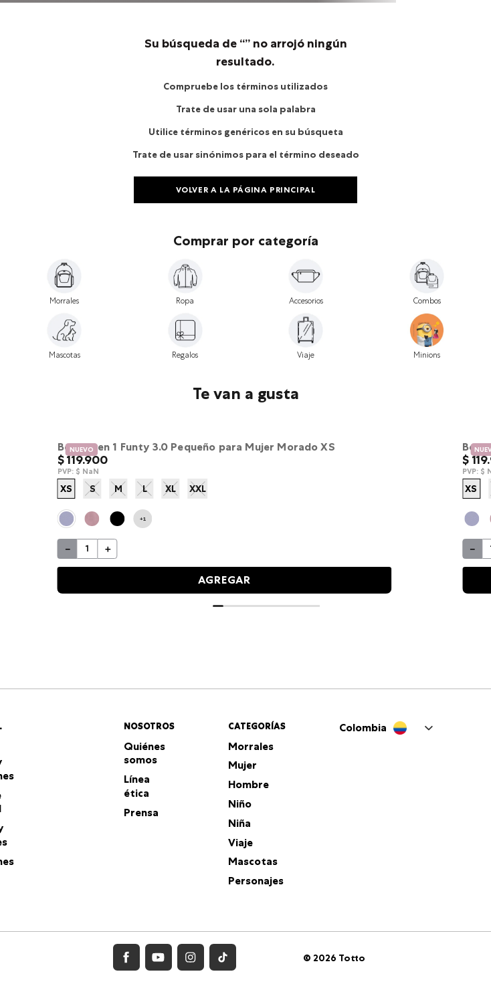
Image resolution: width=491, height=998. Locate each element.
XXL (197, 489)
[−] (68, 549)
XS (66, 489)
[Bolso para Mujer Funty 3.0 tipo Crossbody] (225, 514)
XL (170, 489)
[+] (108, 549)
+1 (143, 518)
